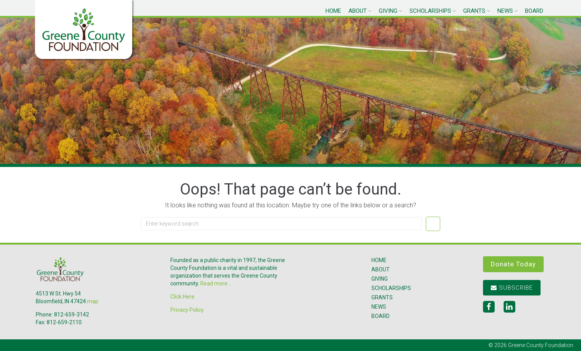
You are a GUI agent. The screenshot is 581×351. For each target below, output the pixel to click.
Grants (474, 10)
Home (333, 10)
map (92, 301)
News (505, 10)
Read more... (215, 283)
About (357, 10)
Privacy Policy (187, 310)
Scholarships (430, 10)
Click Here (182, 297)
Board (534, 10)
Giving (388, 10)
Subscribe (512, 287)
